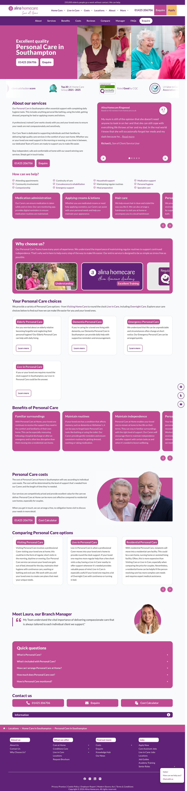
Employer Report (88, 786)
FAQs (133, 20)
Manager (120, 20)
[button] (23, 348)
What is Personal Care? (29, 654)
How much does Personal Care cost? (36, 674)
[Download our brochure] (181, 395)
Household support (106, 180)
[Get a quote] (181, 386)
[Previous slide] (163, 225)
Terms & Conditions (124, 786)
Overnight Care (138, 306)
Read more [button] (128, 136)
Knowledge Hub (103, 752)
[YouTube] (100, 779)
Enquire (146, 20)
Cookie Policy (73, 786)
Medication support (146, 180)
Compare (105, 20)
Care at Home (59, 745)
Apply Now (144, 745)
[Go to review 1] (129, 158)
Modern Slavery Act (106, 786)
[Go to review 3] (134, 158)
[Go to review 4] (136, 158)
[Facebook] (85, 779)
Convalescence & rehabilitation (70, 184)
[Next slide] (170, 225)
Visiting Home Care (77, 306)
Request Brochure (61, 759)
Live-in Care (75, 10)
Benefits (65, 20)
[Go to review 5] (139, 158)
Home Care (58, 10)
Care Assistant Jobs (148, 748)
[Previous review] (103, 158)
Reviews (91, 20)
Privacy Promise (59, 786)
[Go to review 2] (131, 158)
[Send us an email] (181, 404)
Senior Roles (144, 766)
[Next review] (165, 158)
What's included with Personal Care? (36, 661)
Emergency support (65, 187)
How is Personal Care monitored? (34, 681)
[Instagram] (90, 779)
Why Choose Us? (18, 752)
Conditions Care (60, 748)
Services (51, 20)
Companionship (23, 187)
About (114, 10)
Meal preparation (105, 187)
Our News (100, 755)
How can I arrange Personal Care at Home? (39, 667)
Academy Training (147, 762)
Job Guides (144, 759)
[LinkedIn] (95, 779)
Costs (88, 10)
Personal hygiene (145, 184)
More (124, 10)
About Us (14, 745)
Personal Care (22, 108)
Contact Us (15, 748)
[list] (92, 207)
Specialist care (143, 187)
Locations (101, 10)
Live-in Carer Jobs (147, 752)
